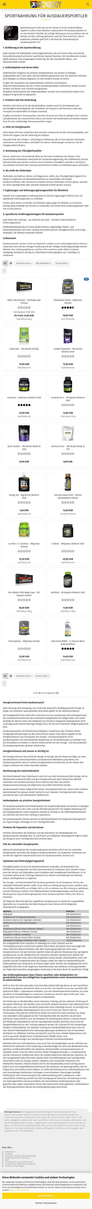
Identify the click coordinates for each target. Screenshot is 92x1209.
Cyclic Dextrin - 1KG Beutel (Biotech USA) (24, 447)
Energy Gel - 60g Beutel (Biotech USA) (24, 496)
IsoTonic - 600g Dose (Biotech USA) (68, 544)
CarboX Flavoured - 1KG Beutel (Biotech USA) (68, 350)
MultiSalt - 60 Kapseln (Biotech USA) (68, 592)
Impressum (10, 1152)
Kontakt (8, 1154)
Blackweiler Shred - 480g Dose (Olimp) (68, 301)
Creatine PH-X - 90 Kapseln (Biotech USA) (68, 398)
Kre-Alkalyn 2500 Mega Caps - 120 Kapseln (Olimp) (24, 593)
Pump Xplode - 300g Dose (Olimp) (24, 641)
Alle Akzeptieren (46, 1195)
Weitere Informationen (46, 1203)
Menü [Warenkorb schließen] (4, 4)
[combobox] (23, 263)
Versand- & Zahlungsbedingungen (20, 1156)
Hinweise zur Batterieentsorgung (20, 1164)
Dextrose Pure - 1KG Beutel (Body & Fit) (67, 447)
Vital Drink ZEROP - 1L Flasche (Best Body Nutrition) (67, 642)
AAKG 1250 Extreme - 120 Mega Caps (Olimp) (24, 301)
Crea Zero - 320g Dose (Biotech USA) (24, 397)
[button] (5, 263)
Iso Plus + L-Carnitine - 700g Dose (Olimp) (24, 545)
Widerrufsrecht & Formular (17, 1158)
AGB (7, 1160)
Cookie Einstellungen (14, 1166)
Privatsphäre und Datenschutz (19, 1162)
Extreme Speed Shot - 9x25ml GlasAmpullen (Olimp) (68, 496)
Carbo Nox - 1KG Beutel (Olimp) (24, 349)
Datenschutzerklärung (18, 1190)
